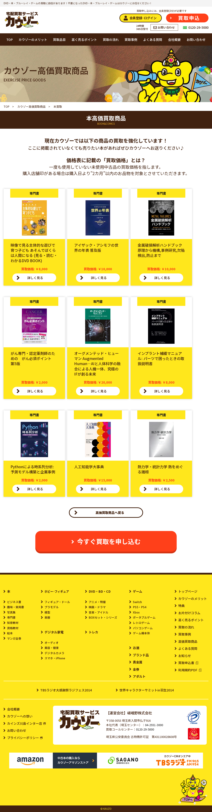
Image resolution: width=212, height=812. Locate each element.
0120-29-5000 (145, 729)
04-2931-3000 (154, 725)
